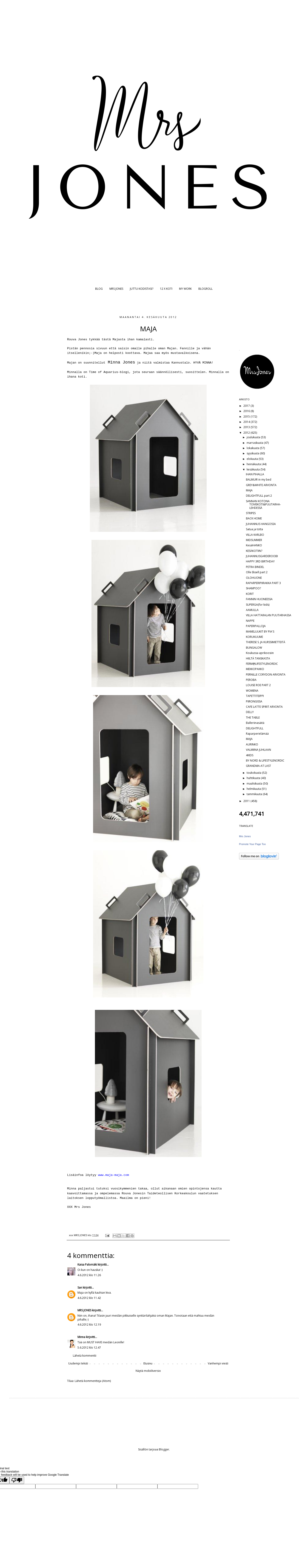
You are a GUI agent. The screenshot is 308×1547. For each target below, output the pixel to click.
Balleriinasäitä (255, 723)
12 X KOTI (166, 289)
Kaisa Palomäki (87, 1264)
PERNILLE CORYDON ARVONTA (265, 674)
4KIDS (249, 755)
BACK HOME (254, 518)
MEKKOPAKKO (255, 669)
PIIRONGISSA (254, 701)
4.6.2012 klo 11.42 (89, 1298)
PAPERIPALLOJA (256, 626)
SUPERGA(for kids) (257, 605)
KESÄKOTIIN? (254, 551)
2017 (247, 406)
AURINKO (252, 744)
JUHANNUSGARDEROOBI (262, 556)
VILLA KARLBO (255, 535)
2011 (247, 801)
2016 (247, 411)
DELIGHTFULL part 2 (259, 496)
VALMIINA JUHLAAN (258, 750)
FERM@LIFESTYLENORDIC (262, 664)
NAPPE (250, 621)
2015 (247, 416)
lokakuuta (253, 448)
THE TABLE (253, 717)
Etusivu (147, 1363)
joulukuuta (254, 437)
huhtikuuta (254, 778)
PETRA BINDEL (255, 567)
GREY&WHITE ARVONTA (261, 485)
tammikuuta (255, 794)
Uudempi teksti (78, 1363)
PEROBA (251, 680)
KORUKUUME (254, 637)
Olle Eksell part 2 (257, 572)
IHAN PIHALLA (255, 474)
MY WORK (185, 289)
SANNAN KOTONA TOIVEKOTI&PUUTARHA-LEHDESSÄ (263, 504)
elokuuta (253, 459)
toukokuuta (254, 773)
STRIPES (251, 513)
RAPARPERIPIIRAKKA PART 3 (263, 583)
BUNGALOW (254, 648)
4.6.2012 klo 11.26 (89, 1275)
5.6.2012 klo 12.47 (89, 1347)
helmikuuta (254, 789)
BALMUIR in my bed (258, 479)
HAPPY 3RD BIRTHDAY (260, 561)
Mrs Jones (245, 836)
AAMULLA (252, 610)
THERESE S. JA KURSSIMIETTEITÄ (265, 642)
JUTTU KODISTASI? (141, 289)
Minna (81, 1337)
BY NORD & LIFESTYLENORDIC (265, 760)
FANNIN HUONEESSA (259, 599)
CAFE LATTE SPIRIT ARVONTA (264, 707)
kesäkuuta (253, 469)
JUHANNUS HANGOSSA (261, 524)
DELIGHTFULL (254, 728)
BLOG (99, 289)
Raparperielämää (257, 734)
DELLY (250, 712)
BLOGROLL (205, 289)
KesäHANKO (254, 545)
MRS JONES (116, 289)
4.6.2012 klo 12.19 (89, 1324)
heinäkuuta (254, 464)
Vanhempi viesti (218, 1363)
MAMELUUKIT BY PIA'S (260, 631)
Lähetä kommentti (84, 1356)
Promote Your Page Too (252, 844)
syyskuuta (253, 453)
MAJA (249, 490)
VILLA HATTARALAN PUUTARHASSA (268, 615)
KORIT (250, 594)
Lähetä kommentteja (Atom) (93, 1381)
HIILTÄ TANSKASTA (258, 658)
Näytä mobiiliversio (148, 1371)
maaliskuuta (255, 783)
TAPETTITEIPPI (255, 696)
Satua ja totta (254, 529)
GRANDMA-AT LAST (258, 766)
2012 (247, 433)
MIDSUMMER (254, 540)
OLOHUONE (254, 578)
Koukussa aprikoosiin (260, 653)
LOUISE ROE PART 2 (258, 685)
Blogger (164, 1449)
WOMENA (252, 691)
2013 (247, 427)
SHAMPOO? (253, 588)
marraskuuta (255, 443)
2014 (247, 422)
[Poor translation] (16, 1480)
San (79, 1287)
